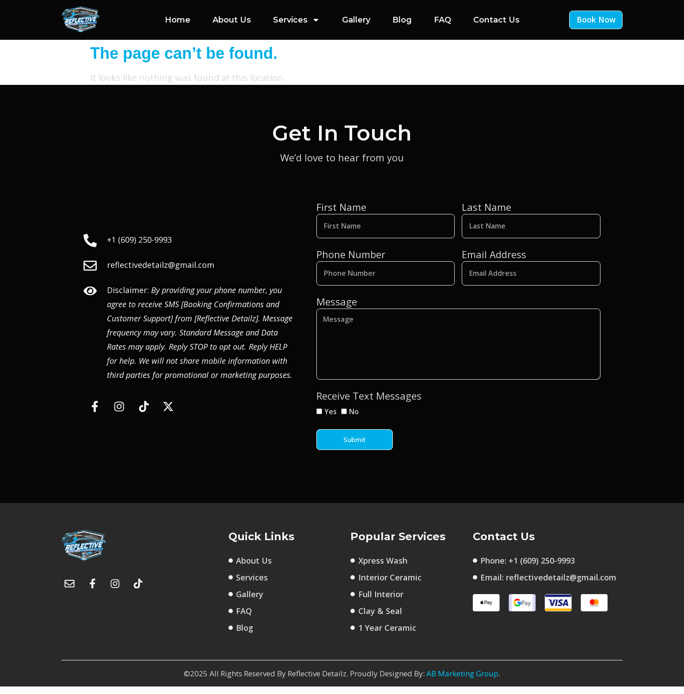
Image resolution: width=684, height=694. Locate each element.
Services (296, 19)
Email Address (494, 255)
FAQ (442, 20)
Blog (402, 20)
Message (336, 304)
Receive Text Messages (369, 403)
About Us (232, 20)
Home (177, 20)
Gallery (356, 20)
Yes (330, 419)
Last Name (486, 207)
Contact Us (496, 20)
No (354, 419)
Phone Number (350, 255)
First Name (341, 207)
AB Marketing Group (462, 681)
